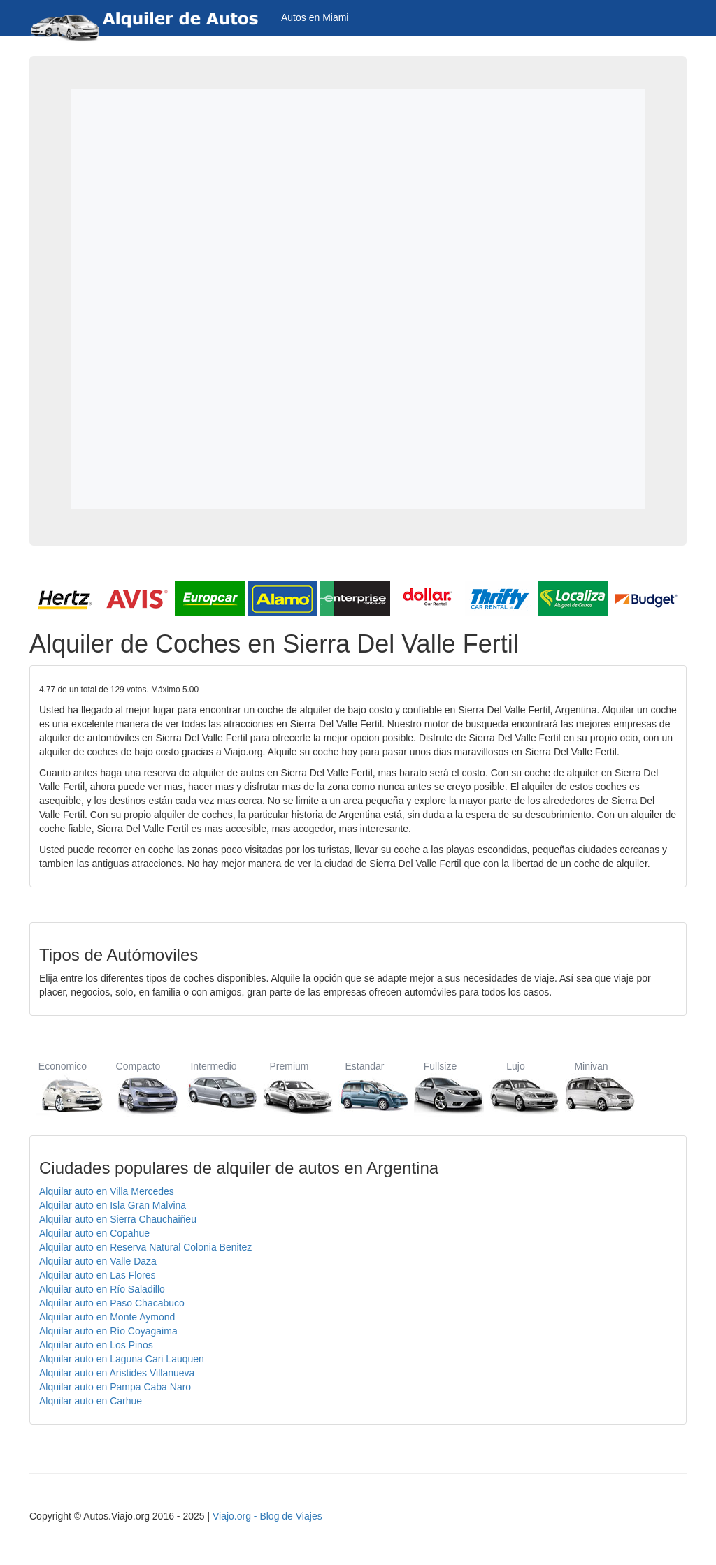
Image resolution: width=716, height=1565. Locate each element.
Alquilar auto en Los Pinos (96, 1345)
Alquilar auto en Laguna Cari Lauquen (121, 1358)
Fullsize (440, 1087)
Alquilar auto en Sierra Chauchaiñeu (117, 1219)
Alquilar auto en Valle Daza (98, 1261)
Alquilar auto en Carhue (90, 1400)
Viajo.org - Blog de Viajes (267, 1516)
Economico (62, 1087)
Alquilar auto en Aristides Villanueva (116, 1372)
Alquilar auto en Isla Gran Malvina (112, 1205)
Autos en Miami (314, 17)
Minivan (591, 1087)
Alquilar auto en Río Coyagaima (108, 1331)
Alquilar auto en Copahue (94, 1233)
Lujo (515, 1087)
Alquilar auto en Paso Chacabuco (112, 1303)
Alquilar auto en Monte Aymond (107, 1317)
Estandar (364, 1087)
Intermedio (213, 1087)
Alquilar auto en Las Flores (97, 1275)
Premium (289, 1087)
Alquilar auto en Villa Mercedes (106, 1191)
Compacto (138, 1087)
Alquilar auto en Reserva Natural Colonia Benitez (145, 1247)
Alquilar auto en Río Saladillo (102, 1289)
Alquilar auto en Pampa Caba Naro (115, 1386)
